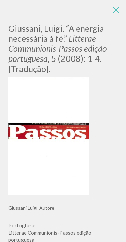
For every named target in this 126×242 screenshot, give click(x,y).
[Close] (116, 10)
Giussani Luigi (23, 208)
